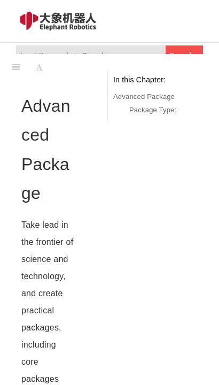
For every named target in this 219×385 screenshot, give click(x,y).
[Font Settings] (39, 67)
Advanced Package (144, 97)
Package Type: (152, 110)
